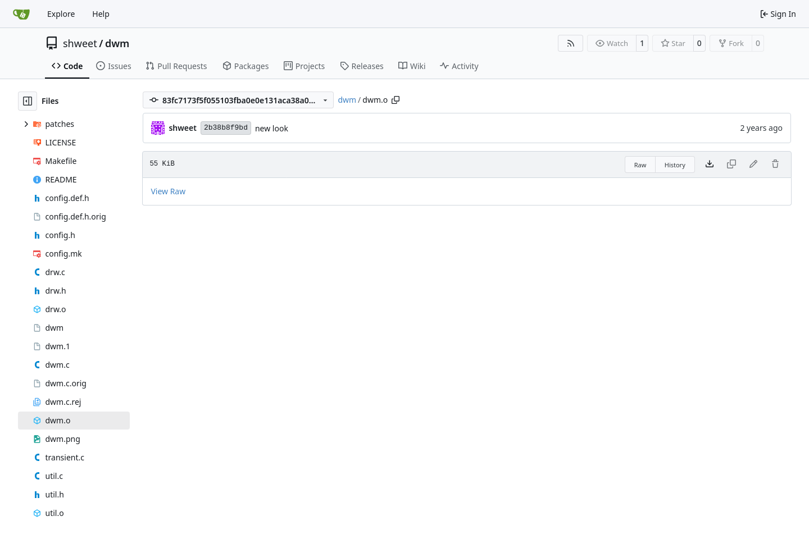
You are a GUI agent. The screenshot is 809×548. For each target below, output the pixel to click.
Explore (61, 13)
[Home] (21, 14)
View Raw (168, 191)
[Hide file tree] (27, 101)
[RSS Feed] (571, 43)
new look (271, 128)
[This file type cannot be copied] (731, 164)
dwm (117, 43)
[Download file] (710, 164)
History (675, 165)
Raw (640, 165)
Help (101, 13)
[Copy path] (395, 100)
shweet (80, 43)
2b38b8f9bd (226, 128)
